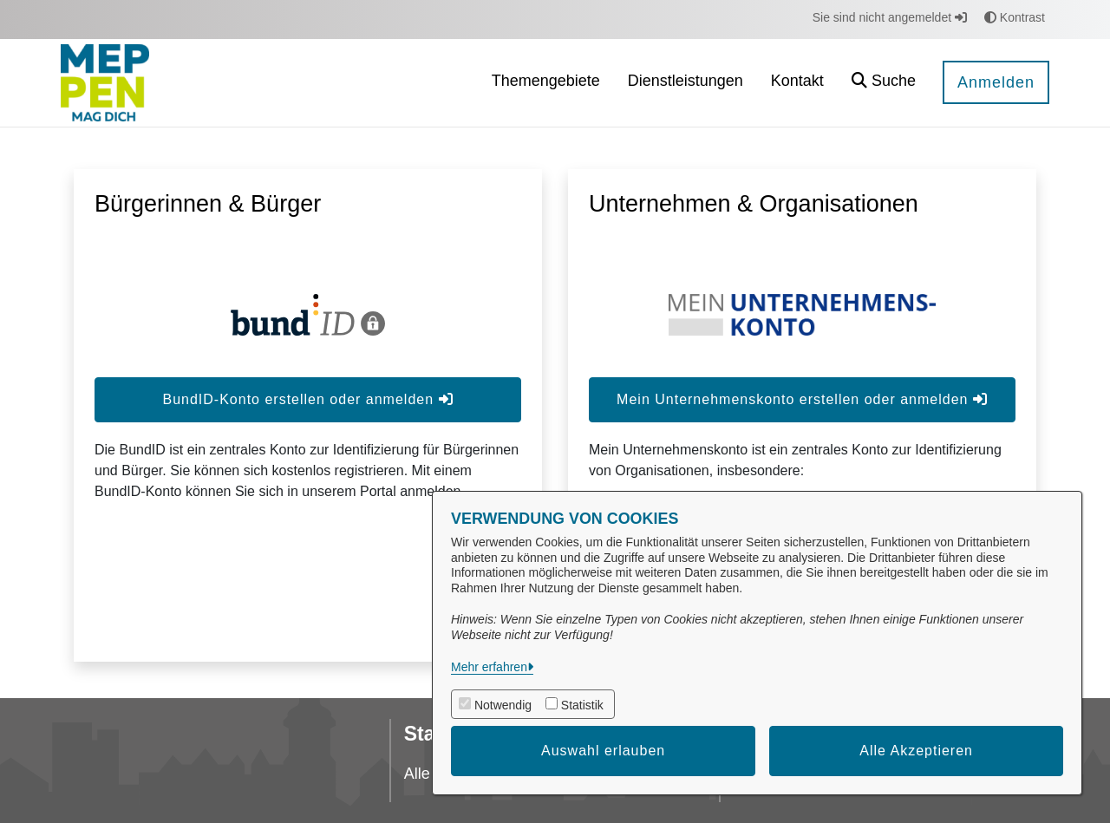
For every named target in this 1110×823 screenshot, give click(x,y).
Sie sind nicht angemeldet (890, 17)
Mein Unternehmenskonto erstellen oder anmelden (802, 399)
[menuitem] (546, 83)
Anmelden (996, 82)
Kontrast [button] (1014, 17)
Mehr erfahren (489, 667)
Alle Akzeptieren (916, 750)
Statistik (582, 705)
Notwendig (503, 705)
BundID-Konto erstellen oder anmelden (307, 399)
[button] (884, 83)
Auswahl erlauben (603, 750)
